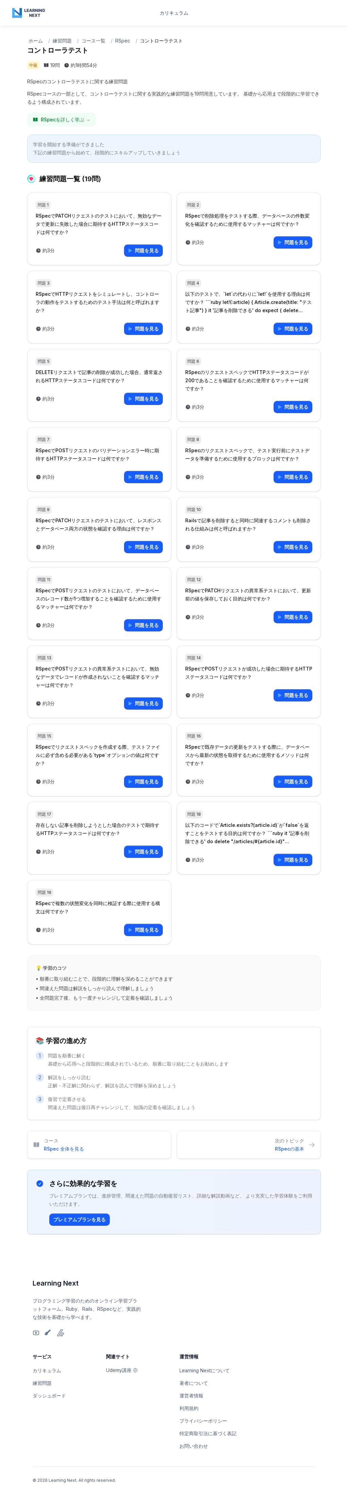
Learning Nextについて (204, 1370)
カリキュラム (174, 13)
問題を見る (143, 250)
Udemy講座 (122, 1370)
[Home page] (29, 13)
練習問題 (62, 41)
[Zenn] (60, 1332)
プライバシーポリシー (203, 1421)
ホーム (36, 41)
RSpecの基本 (289, 1149)
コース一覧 (93, 41)
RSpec (122, 41)
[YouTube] (36, 1332)
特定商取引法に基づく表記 (208, 1433)
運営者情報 (191, 1395)
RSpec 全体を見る (64, 1149)
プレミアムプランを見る (79, 1219)
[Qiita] (48, 1332)
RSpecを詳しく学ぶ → (61, 119)
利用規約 (188, 1408)
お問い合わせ (193, 1446)
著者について (193, 1383)
